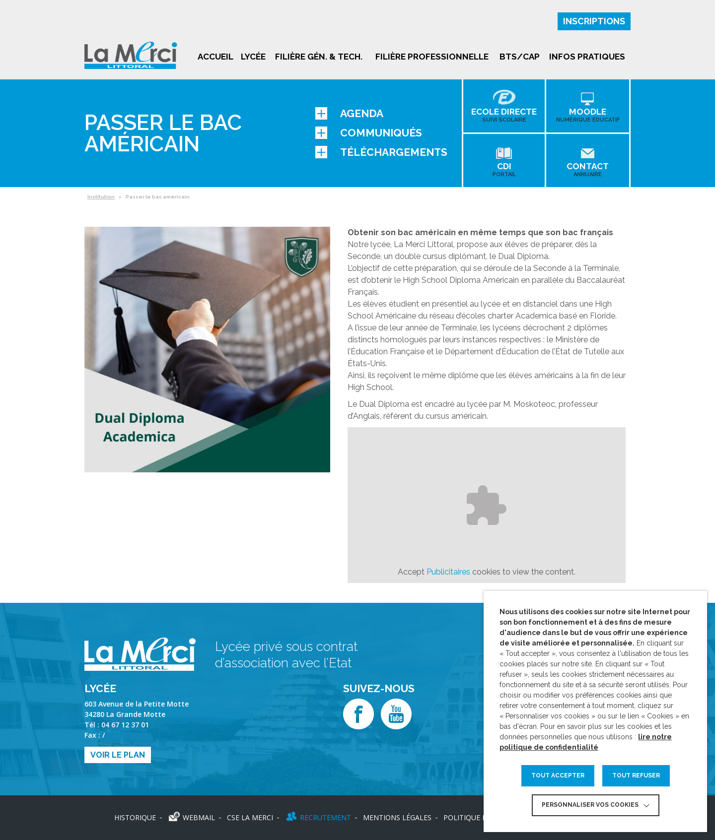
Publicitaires (448, 572)
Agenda (349, 113)
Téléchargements (381, 152)
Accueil (215, 57)
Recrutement (325, 817)
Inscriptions (594, 21)
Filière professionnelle (432, 57)
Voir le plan (117, 755)
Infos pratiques (587, 57)
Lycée (253, 57)
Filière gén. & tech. (318, 57)
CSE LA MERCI (250, 817)
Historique (135, 817)
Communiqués (368, 133)
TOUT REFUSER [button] (636, 775)
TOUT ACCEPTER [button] (557, 775)
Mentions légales (397, 817)
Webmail (199, 817)
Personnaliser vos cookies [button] (590, 804)
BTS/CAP (520, 57)
